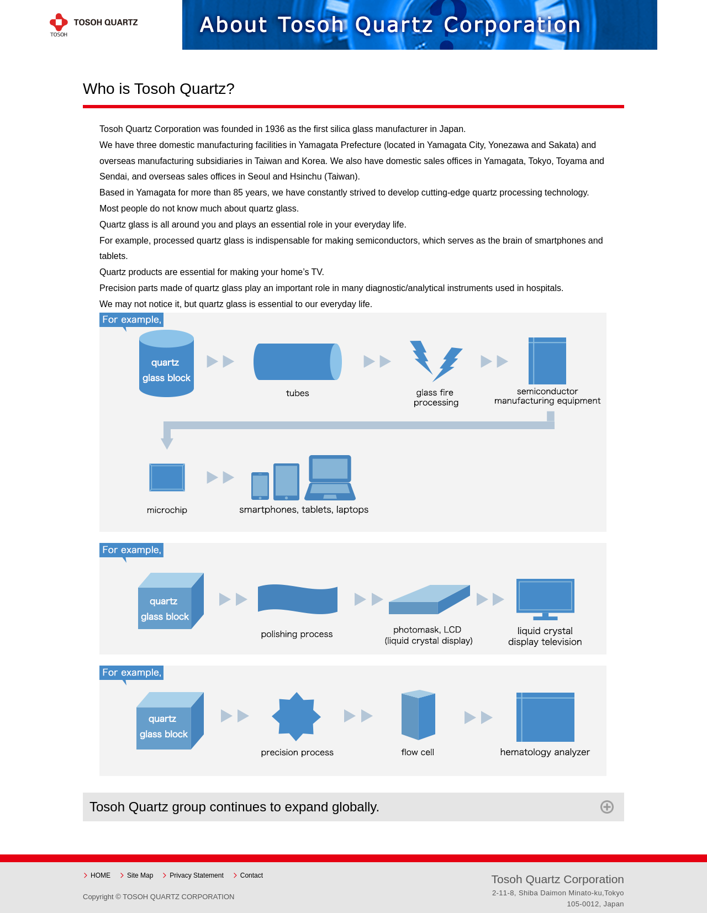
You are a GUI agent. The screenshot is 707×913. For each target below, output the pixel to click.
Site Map (140, 875)
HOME (100, 875)
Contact (251, 875)
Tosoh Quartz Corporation (102, 24)
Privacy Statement (196, 875)
